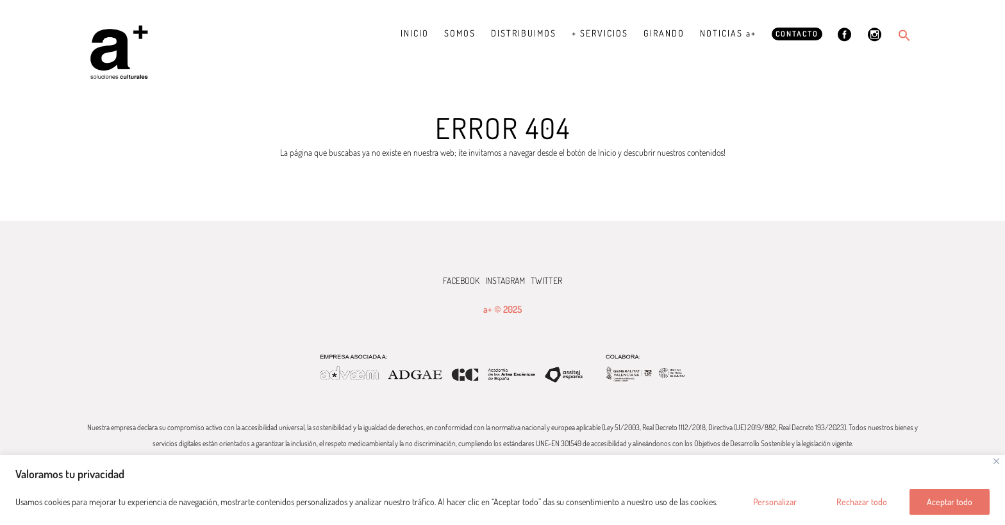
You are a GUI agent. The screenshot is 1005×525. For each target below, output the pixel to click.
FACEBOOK (461, 280)
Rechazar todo (861, 501)
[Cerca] (996, 461)
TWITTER (546, 280)
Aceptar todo (949, 501)
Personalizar (775, 501)
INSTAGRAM (505, 280)
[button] (904, 35)
